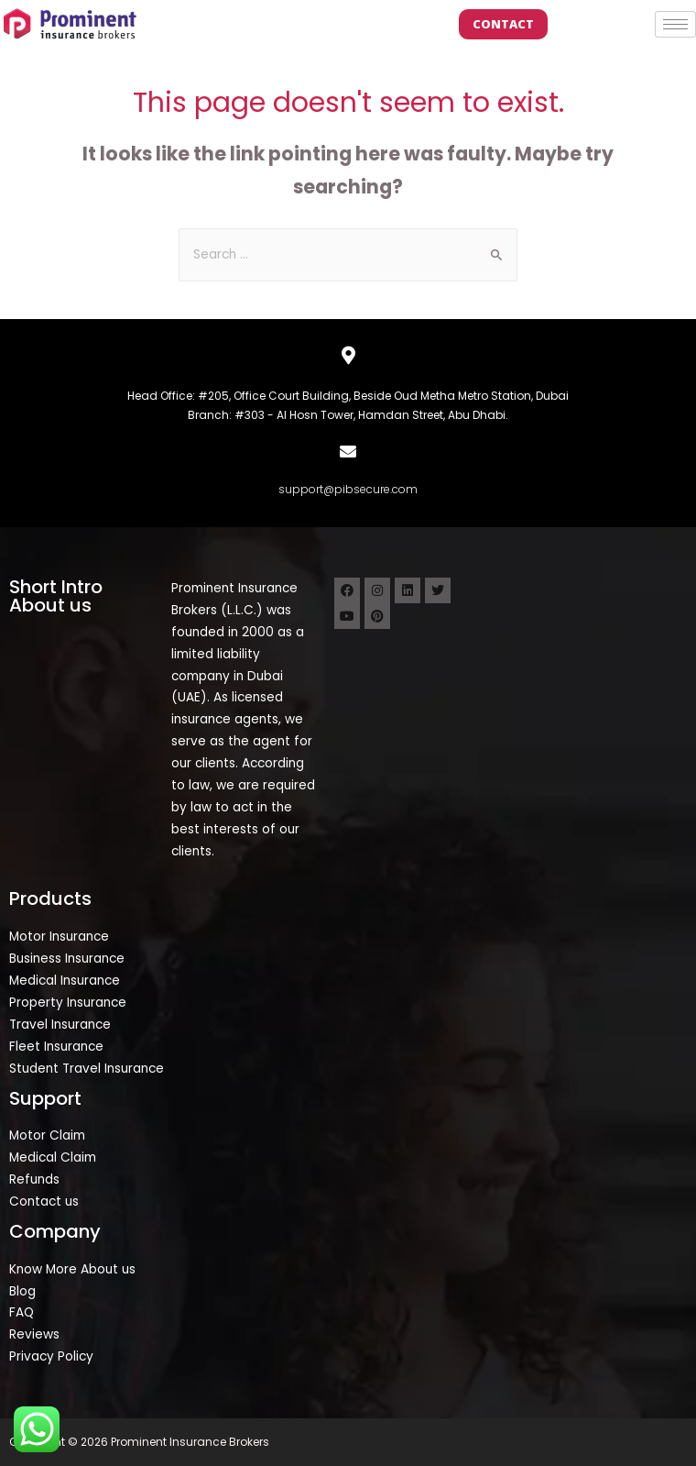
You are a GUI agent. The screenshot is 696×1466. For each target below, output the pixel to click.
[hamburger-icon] (675, 24)
